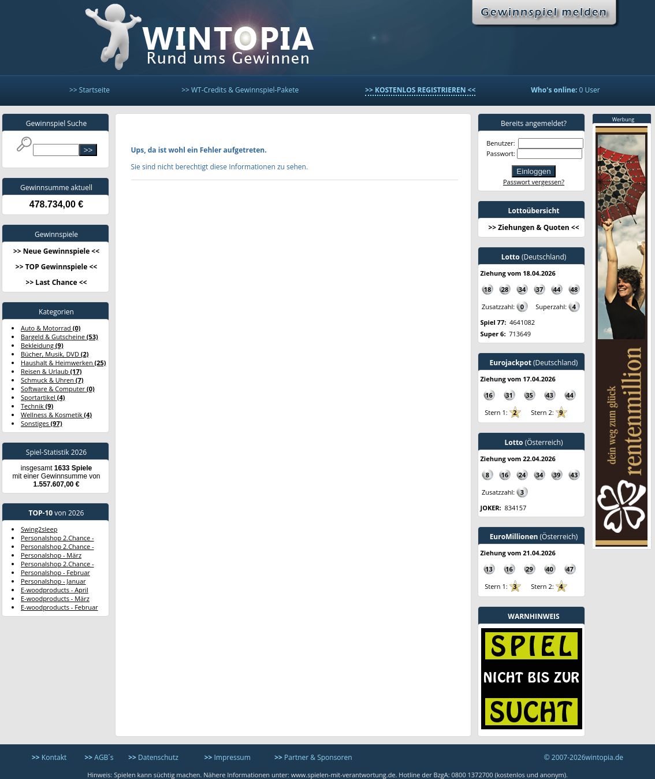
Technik (37, 406)
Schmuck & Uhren (52, 380)
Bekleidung (42, 345)
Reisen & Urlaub (51, 371)
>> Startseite (89, 90)
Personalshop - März (51, 555)
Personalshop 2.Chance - (57, 537)
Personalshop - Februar (55, 572)
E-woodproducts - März (55, 598)
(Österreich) (533, 442)
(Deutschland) (534, 257)
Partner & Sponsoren (313, 757)
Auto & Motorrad (50, 328)
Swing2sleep (39, 529)
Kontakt (49, 757)
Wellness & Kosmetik (56, 414)
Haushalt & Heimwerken (63, 362)
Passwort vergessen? (533, 181)
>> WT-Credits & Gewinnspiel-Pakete (240, 90)
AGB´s (98, 757)
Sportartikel (43, 397)
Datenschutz (153, 757)
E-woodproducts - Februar (59, 607)
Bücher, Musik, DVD (55, 354)
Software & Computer (58, 388)
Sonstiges (41, 423)
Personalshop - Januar (53, 581)
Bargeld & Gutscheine (59, 336)
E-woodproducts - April (54, 589)
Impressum (227, 757)
